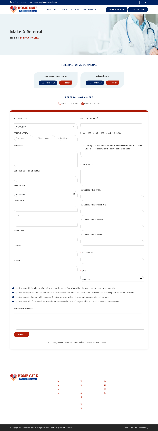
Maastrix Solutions (65, 428)
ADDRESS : (18, 145)
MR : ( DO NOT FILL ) (89, 118)
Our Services (65, 10)
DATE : (83, 271)
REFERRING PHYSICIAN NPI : (92, 234)
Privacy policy (143, 428)
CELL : (16, 215)
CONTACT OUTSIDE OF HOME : (27, 171)
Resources (77, 10)
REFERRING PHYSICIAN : (90, 190)
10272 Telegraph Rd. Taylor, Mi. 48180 (121, 393)
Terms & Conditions (130, 428)
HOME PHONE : (20, 200)
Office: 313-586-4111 (113, 381)
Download (48, 83)
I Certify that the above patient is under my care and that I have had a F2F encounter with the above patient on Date (112, 147)
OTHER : (17, 245)
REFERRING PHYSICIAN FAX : (92, 220)
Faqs (85, 10)
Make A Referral (116, 9)
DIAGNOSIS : (86, 164)
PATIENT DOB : (20, 186)
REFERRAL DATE (20, 118)
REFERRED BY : (87, 253)
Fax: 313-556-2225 (113, 385)
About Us (56, 10)
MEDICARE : (19, 230)
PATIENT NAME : (21, 133)
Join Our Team (138, 9)
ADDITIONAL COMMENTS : (25, 308)
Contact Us (92, 10)
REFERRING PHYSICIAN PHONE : (93, 205)
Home (49, 10)
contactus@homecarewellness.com (120, 389)
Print (65, 83)
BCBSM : (17, 260)
